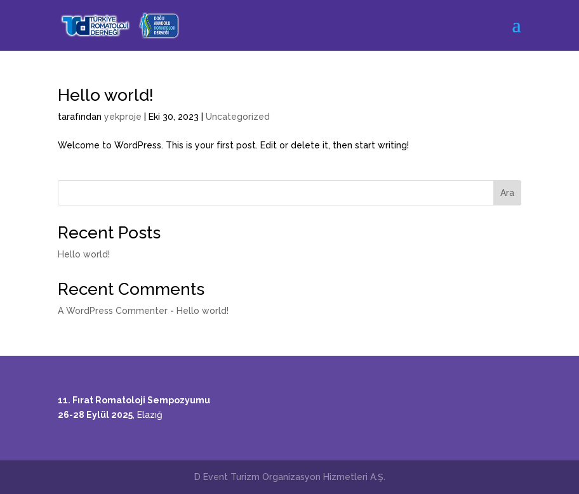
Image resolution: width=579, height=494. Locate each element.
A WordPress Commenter (113, 311)
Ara (507, 193)
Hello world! (106, 95)
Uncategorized (238, 117)
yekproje (123, 117)
